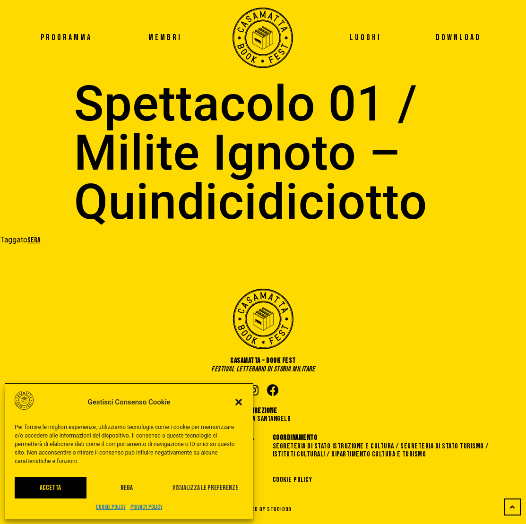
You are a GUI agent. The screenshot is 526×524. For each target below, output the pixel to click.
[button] (238, 402)
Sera (33, 240)
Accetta (50, 487)
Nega (127, 487)
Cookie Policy (111, 507)
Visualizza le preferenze (205, 487)
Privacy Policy (146, 507)
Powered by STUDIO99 (263, 509)
